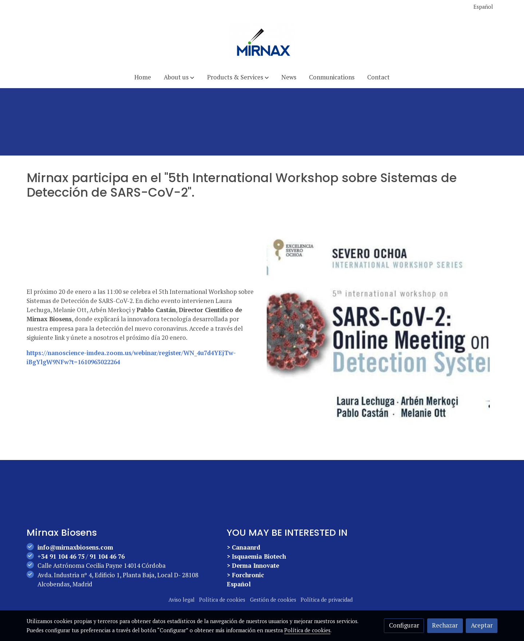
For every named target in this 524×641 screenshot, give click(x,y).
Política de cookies (222, 599)
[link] (262, 41)
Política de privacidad (327, 599)
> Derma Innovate (253, 566)
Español (483, 6)
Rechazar (445, 625)
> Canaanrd (243, 547)
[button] (179, 77)
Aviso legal (181, 599)
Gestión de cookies (273, 599)
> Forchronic (245, 575)
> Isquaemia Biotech (256, 556)
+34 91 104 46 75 (60, 556)
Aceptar (482, 625)
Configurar (404, 625)
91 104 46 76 (107, 556)
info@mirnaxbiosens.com (75, 547)
